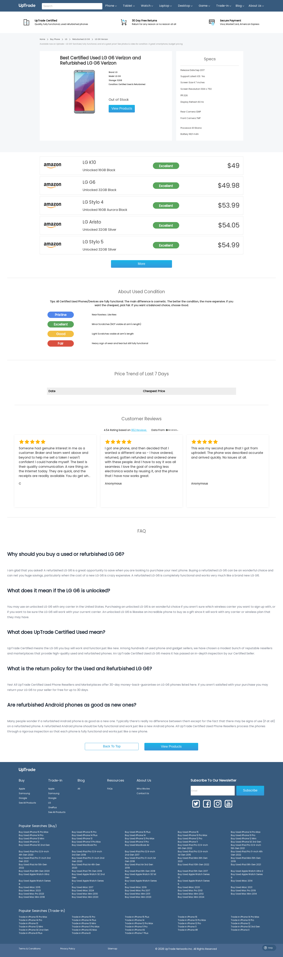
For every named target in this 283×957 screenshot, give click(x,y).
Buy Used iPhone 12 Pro (190, 838)
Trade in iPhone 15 (187, 916)
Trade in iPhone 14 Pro (30, 920)
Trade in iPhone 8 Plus (30, 933)
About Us (256, 6)
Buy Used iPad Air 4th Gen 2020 (86, 866)
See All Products (27, 802)
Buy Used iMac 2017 (82, 887)
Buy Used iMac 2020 (189, 887)
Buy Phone (55, 39)
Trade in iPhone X (240, 929)
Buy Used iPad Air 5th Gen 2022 (33, 866)
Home (42, 39)
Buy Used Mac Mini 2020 (85, 897)
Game (204, 6)
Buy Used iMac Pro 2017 (137, 890)
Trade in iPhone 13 (28, 923)
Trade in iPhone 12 (240, 923)
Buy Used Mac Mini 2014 (244, 893)
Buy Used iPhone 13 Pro (243, 835)
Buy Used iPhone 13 (82, 838)
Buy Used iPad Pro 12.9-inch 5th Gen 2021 (246, 846)
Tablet (129, 6)
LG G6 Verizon (101, 39)
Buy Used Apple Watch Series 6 (141, 882)
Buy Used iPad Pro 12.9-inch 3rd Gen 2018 (87, 853)
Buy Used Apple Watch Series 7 (88, 882)
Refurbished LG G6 (81, 39)
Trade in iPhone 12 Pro (189, 923)
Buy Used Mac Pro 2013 (190, 890)
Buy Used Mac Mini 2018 (32, 897)
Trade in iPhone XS (135, 929)
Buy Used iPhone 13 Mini (31, 838)
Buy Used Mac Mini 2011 (137, 893)
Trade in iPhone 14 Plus (84, 920)
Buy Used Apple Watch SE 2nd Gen (88, 876)
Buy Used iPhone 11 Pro (137, 841)
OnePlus (52, 807)
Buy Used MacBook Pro (84, 845)
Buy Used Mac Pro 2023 (31, 893)
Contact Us (143, 793)
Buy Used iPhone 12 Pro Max (139, 838)
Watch (147, 6)
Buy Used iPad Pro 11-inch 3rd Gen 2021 (35, 859)
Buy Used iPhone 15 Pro (84, 832)
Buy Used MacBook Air (137, 845)
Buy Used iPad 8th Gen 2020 (34, 871)
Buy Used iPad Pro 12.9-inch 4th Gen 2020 (34, 853)
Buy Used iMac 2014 (241, 880)
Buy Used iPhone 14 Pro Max (245, 832)
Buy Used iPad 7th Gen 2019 (87, 871)
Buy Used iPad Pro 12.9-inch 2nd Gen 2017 (140, 853)
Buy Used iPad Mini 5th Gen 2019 (246, 859)
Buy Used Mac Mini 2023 (138, 897)
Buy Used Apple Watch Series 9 (247, 876)
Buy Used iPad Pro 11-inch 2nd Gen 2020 (88, 859)
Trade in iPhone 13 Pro (242, 920)
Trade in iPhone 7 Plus (136, 933)
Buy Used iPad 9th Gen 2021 (246, 864)
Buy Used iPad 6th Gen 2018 (140, 871)
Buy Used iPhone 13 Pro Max (192, 835)
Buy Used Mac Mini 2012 (191, 893)
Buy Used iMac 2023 (30, 890)
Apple (22, 788)
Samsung (24, 793)
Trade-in (224, 6)
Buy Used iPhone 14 (135, 835)
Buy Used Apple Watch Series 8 (35, 882)
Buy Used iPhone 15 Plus (138, 832)
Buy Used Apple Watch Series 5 (194, 882)
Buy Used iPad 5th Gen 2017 (193, 871)
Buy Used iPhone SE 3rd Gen (246, 841)
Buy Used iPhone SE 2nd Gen (34, 845)
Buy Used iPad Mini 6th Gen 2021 (193, 859)
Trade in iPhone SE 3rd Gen (245, 926)
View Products (121, 108)
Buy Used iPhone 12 (29, 841)
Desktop (185, 6)
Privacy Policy (67, 948)
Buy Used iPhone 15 (188, 832)
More (141, 264)
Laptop (165, 6)
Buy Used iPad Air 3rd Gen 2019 (139, 866)
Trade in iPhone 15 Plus (137, 916)
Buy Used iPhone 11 (188, 841)
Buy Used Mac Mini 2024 (191, 897)
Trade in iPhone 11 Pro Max (85, 926)
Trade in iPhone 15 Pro (83, 916)
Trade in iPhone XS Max (84, 929)
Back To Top (112, 746)
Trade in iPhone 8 (81, 933)
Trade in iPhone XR (188, 929)
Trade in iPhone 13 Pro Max (192, 920)
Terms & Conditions (30, 948)
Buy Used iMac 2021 (241, 887)
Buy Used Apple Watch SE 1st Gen (140, 876)
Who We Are (143, 788)
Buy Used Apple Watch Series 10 (194, 876)
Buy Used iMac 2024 (83, 890)
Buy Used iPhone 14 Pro (31, 835)
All (79, 788)
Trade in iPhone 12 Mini (31, 926)
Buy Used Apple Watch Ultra (34, 874)
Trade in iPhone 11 (187, 926)
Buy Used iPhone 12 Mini (243, 838)
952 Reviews (139, 430)
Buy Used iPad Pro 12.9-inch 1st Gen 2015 (193, 853)
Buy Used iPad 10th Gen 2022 (193, 864)
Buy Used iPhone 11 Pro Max (86, 841)
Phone (111, 6)
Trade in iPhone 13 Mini (84, 923)
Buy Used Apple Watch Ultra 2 (247, 871)
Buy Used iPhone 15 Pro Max (33, 832)
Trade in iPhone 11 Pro (136, 926)
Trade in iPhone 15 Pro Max (33, 916)
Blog (240, 6)
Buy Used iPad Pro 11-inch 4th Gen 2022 (247, 853)
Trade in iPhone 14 (134, 920)
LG (66, 39)
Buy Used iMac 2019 (136, 887)
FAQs (110, 788)
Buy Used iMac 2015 (29, 887)
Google (23, 798)
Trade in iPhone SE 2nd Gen (34, 929)
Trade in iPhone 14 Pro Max (245, 916)
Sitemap (112, 948)
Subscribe (250, 790)
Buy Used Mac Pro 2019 (243, 890)
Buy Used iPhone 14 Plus (84, 835)
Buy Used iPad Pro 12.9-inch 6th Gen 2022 (193, 846)
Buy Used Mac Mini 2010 (85, 893)
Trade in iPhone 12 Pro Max (139, 923)
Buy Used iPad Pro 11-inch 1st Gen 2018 (140, 859)
